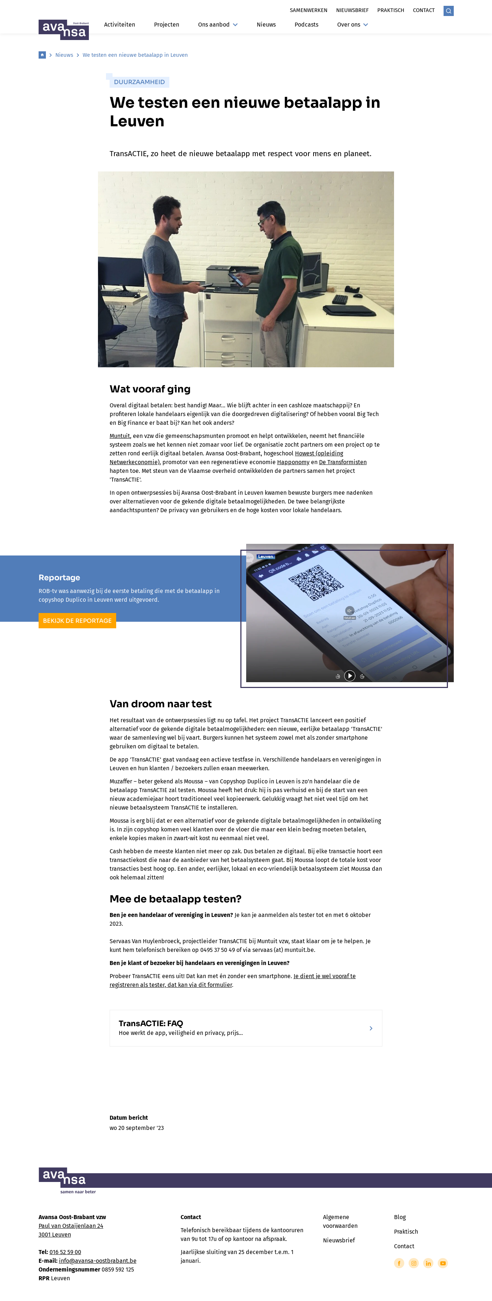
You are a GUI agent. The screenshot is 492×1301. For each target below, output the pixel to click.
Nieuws (266, 24)
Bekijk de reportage (77, 621)
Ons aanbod (218, 24)
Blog (400, 1217)
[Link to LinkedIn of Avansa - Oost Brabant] (428, 1263)
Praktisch (390, 10)
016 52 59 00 (65, 1252)
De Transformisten (343, 462)
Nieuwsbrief (352, 10)
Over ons (352, 24)
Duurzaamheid (139, 82)
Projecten (166, 24)
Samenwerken (308, 10)
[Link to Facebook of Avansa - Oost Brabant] (399, 1263)
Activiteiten (119, 24)
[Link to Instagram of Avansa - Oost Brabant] (414, 1263)
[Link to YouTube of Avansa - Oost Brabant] (443, 1263)
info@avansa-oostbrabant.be (98, 1260)
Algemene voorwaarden (340, 1221)
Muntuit (120, 435)
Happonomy (293, 462)
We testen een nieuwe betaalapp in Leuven (135, 55)
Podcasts (306, 24)
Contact (424, 10)
